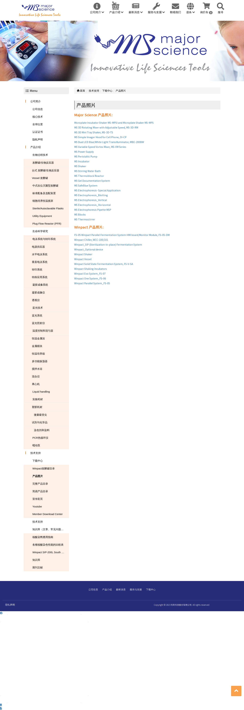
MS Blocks (80, 214)
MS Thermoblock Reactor (89, 176)
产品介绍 (116, 12)
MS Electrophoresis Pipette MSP (92, 209)
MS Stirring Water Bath (87, 171)
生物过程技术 (40, 154)
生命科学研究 (40, 231)
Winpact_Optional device (88, 249)
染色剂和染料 (42, 430)
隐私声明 (37, 139)
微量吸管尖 (40, 414)
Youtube (37, 506)
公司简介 (97, 12)
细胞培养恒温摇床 (42, 200)
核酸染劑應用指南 (42, 537)
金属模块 (37, 346)
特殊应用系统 (39, 277)
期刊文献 (37, 567)
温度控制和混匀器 (42, 330)
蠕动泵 (36, 445)
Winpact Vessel (82, 259)
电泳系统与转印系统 (44, 238)
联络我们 (175, 12)
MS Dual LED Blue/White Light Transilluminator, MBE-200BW (109, 142)
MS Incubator (81, 161)
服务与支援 (156, 12)
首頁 (81, 90)
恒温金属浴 (38, 338)
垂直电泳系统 (39, 261)
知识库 (36, 559)
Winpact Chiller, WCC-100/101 (91, 239)
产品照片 (37, 476)
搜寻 (220, 12)
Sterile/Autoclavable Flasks (48, 208)
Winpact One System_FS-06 (90, 278)
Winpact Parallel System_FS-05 (92, 283)
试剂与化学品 (39, 422)
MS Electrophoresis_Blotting (91, 195)
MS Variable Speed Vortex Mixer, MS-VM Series (100, 147)
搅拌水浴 (37, 368)
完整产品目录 (40, 483)
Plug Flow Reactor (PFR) (46, 223)
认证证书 (37, 131)
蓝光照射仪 (38, 323)
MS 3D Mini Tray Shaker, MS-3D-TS (93, 132)
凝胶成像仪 (38, 292)
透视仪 (36, 300)
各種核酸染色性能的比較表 (48, 544)
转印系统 (37, 269)
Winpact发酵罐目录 (43, 468)
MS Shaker (80, 166)
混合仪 (36, 376)
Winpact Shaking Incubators (90, 268)
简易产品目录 (40, 491)
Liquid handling (41, 391)
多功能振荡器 (39, 361)
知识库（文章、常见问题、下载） (50, 529)
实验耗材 (37, 399)
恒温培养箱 (38, 353)
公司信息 (37, 109)
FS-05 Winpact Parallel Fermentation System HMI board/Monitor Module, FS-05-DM (122, 235)
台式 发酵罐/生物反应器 (45, 170)
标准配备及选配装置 (44, 193)
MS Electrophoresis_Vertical (90, 200)
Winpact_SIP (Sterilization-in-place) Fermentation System (108, 244)
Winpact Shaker (83, 254)
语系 (190, 12)
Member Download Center (47, 514)
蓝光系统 (37, 315)
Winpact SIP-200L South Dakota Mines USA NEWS (50, 552)
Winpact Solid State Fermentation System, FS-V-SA (103, 264)
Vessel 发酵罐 (40, 178)
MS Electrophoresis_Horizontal (92, 205)
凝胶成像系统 (40, 284)
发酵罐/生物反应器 (43, 162)
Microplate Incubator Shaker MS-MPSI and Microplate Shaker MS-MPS (114, 122)
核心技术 (37, 116)
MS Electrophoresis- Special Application (97, 190)
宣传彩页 (37, 498)
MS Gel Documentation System (92, 180)
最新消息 (136, 12)
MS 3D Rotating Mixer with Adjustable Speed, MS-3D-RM (106, 127)
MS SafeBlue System (85, 185)
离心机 (36, 384)
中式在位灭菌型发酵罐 (45, 185)
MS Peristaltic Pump (85, 156)
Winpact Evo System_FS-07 (90, 273)
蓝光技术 (37, 307)
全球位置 (37, 124)
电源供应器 (38, 246)
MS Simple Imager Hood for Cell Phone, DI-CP (100, 137)
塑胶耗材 (37, 407)
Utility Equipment (42, 216)
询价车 (206, 12)
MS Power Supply (84, 151)
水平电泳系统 (39, 254)
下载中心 (37, 460)
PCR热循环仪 (40, 437)
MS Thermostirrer (84, 219)
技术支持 (35, 452)
